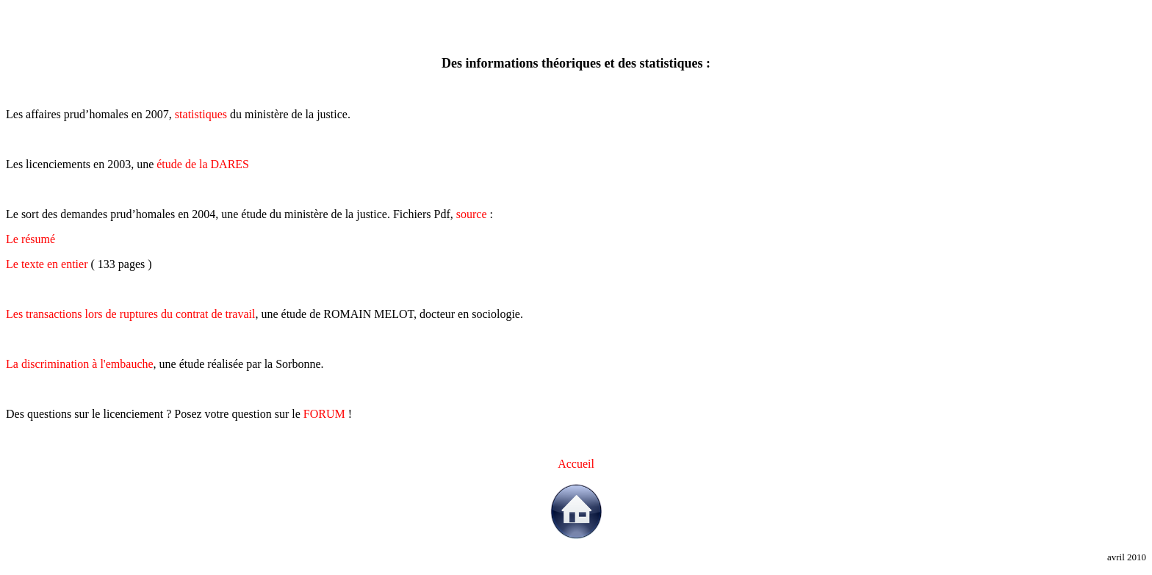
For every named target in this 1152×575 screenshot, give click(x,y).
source (471, 214)
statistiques (201, 114)
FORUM (324, 414)
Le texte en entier (47, 264)
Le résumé (30, 239)
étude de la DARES (202, 164)
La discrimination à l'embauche (80, 364)
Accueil (576, 464)
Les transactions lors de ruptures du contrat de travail (130, 314)
